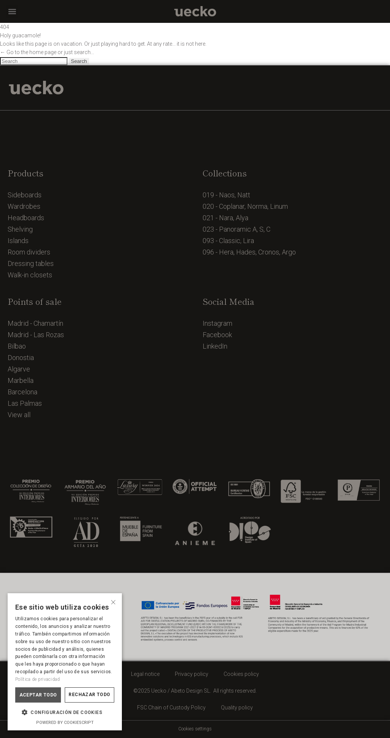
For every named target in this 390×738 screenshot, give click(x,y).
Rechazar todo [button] (89, 694)
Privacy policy (191, 674)
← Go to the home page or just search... (47, 52)
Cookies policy (241, 674)
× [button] (113, 601)
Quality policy (237, 707)
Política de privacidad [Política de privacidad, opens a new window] (37, 679)
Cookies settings (195, 729)
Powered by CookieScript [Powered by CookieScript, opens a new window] (65, 722)
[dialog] (65, 661)
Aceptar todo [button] (38, 695)
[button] (12, 11)
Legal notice (145, 674)
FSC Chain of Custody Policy (171, 707)
